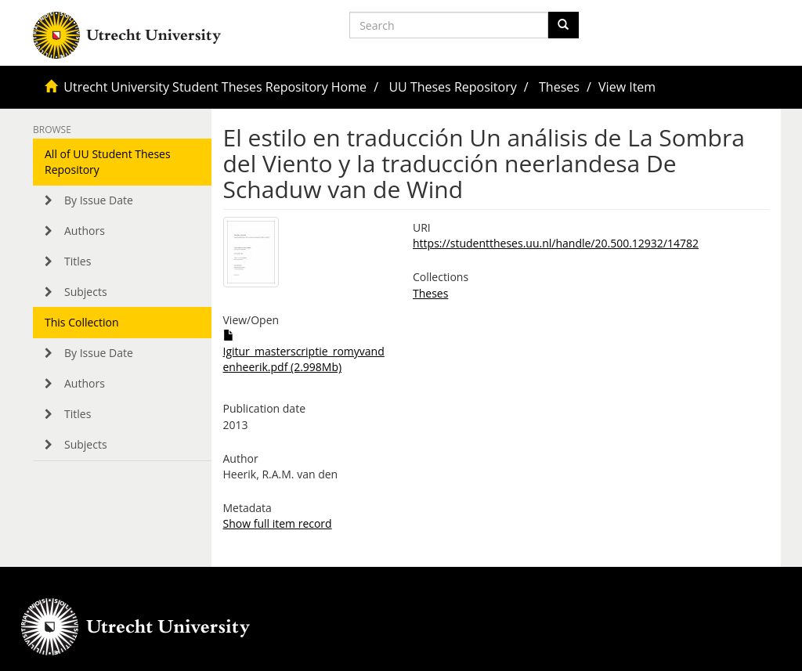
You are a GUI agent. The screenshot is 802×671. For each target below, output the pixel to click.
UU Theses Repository (452, 87)
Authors (84, 230)
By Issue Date (98, 200)
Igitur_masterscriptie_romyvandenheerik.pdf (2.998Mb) (304, 352)
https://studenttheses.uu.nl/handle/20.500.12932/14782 (556, 243)
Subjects (85, 291)
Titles (77, 261)
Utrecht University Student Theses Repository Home (215, 87)
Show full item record (277, 523)
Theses (559, 87)
